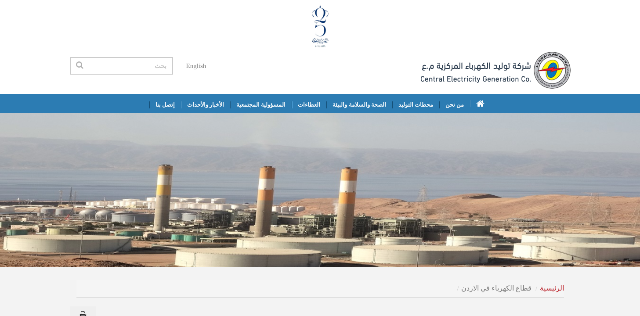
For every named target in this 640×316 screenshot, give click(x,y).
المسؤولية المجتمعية (261, 104)
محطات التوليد (415, 104)
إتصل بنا (165, 104)
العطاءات (309, 104)
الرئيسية (552, 288)
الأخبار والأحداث (205, 104)
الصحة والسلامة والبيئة (359, 104)
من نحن (454, 104)
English (196, 65)
